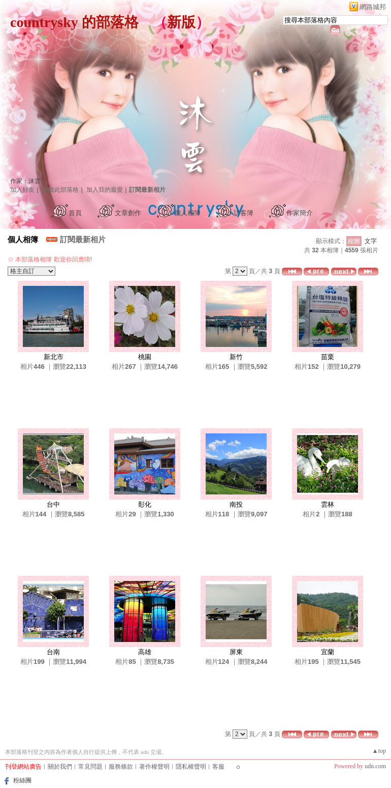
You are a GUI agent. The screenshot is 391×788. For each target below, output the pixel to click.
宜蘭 (327, 652)
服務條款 (121, 766)
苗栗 (327, 357)
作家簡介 (299, 213)
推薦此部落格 (60, 189)
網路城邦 (373, 7)
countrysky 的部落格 (74, 22)
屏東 (236, 652)
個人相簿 (187, 213)
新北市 (53, 357)
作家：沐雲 (25, 181)
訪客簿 (243, 213)
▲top (379, 750)
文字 (371, 241)
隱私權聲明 (191, 766)
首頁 (75, 213)
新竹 (236, 357)
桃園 (144, 357)
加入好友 (22, 189)
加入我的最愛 (104, 189)
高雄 (144, 652)
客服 (218, 766)
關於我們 (60, 766)
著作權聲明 (154, 766)
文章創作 (128, 213)
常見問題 (90, 766)
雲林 (327, 504)
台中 (53, 504)
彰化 (144, 504)
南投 (236, 504)
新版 (181, 22)
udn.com (375, 766)
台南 (53, 652)
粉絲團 (22, 780)
